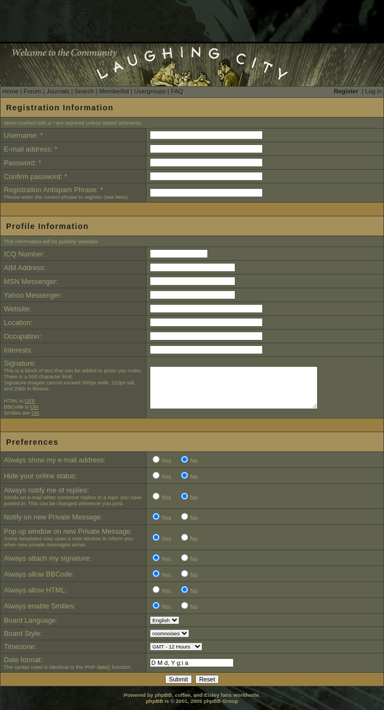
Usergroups (150, 91)
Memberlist (114, 91)
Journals (57, 91)
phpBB (154, 701)
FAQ (177, 91)
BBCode (14, 407)
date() (103, 667)
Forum (32, 91)
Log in (373, 91)
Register (346, 91)
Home (10, 91)
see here (115, 197)
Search (84, 91)
